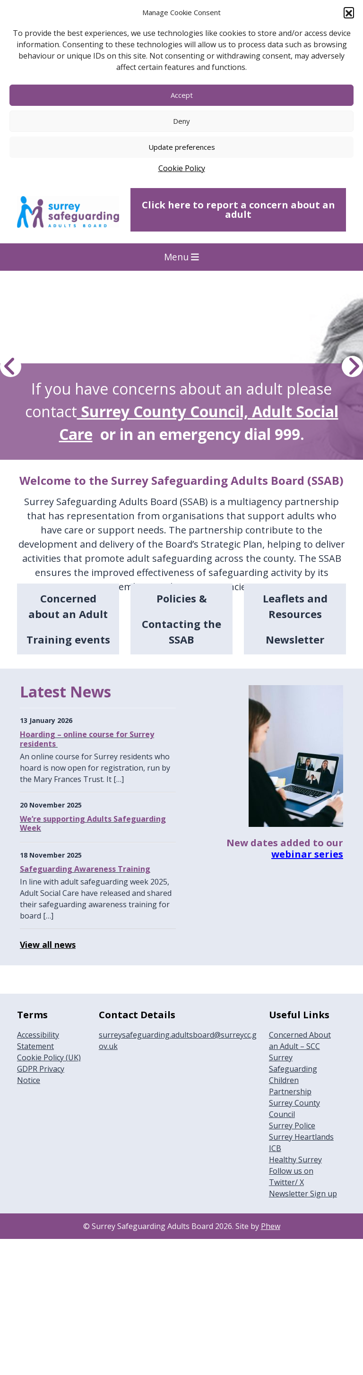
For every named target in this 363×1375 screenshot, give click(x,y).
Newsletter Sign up (303, 1193)
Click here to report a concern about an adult (238, 209)
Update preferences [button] (181, 147)
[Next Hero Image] (352, 366)
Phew (270, 1226)
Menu (181, 256)
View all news (48, 944)
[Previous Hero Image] (10, 366)
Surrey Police (292, 1125)
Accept (182, 95)
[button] (349, 12)
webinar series (307, 854)
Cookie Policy (181, 168)
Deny (181, 121)
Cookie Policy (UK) (49, 1057)
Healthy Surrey (295, 1159)
